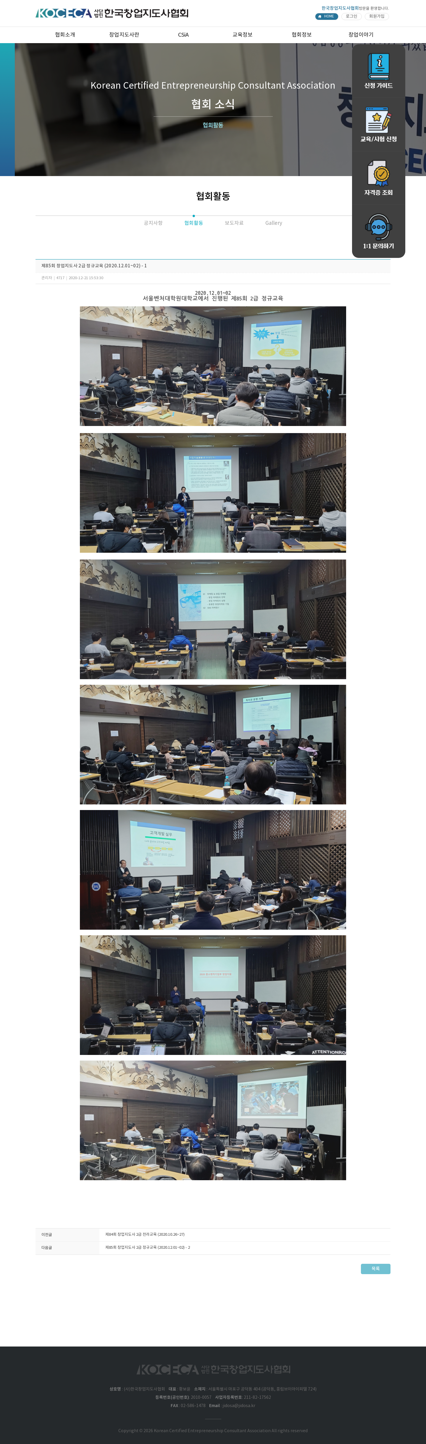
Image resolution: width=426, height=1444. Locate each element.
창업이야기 (361, 35)
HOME (329, 16)
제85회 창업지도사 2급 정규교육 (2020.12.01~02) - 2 (147, 1247)
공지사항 (153, 223)
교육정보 (243, 35)
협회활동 (193, 223)
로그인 (351, 16)
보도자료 (234, 223)
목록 (376, 1268)
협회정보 (302, 35)
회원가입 (377, 16)
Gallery (273, 223)
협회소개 (65, 35)
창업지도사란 (124, 35)
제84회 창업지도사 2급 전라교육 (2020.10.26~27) (145, 1234)
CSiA (183, 35)
